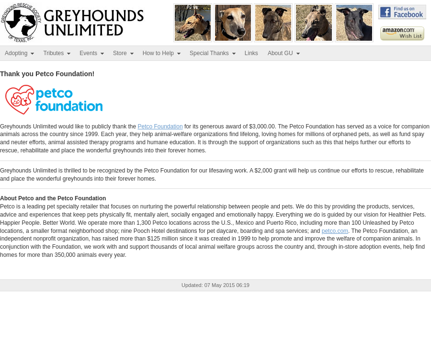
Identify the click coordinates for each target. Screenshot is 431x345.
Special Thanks (213, 53)
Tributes (57, 53)
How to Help (162, 53)
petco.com (335, 231)
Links (251, 53)
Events (92, 53)
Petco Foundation (159, 126)
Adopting (20, 53)
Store (124, 53)
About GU (284, 53)
